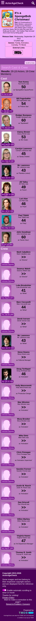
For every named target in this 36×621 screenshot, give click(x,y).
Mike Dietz (23, 436)
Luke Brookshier (23, 285)
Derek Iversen (23, 319)
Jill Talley (23, 182)
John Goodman (24, 232)
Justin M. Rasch (23, 486)
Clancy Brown (23, 132)
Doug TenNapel (24, 369)
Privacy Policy (8, 597)
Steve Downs (23, 352)
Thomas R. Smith (23, 552)
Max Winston (23, 402)
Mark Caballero (23, 252)
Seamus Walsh (23, 269)
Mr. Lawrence (23, 165)
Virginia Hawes (23, 536)
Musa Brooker (23, 419)
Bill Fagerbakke (24, 98)
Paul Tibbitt (23, 215)
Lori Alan (23, 199)
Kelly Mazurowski (24, 385)
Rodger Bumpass (24, 115)
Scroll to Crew (30, 63)
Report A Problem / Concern (18, 604)
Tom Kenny (23, 82)
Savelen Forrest (23, 469)
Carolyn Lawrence (23, 149)
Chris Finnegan (24, 452)
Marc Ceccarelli (24, 302)
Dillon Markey (23, 519)
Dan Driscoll (23, 502)
